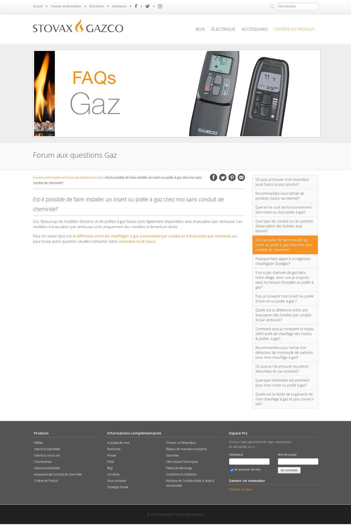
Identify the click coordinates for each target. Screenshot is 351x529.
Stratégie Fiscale (117, 487)
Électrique (223, 29)
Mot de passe (287, 454)
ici (253, 447)
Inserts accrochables (47, 468)
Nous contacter (117, 481)
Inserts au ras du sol (47, 455)
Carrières (113, 474)
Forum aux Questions (79, 177)
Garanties (172, 455)
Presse (111, 455)
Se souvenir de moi (245, 469)
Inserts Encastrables (47, 449)
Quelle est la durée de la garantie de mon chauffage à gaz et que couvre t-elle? (284, 399)
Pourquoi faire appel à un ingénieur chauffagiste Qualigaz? (283, 261)
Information (54, 177)
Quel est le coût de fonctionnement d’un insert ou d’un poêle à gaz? (283, 209)
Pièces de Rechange (179, 468)
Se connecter (289, 470)
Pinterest (232, 177)
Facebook (213, 177)
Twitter (222, 177)
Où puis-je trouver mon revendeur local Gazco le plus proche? (282, 182)
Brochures (96, 6)
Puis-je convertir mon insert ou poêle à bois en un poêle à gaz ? (284, 298)
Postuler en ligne (240, 489)
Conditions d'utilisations (181, 474)
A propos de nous (118, 443)
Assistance (119, 6)
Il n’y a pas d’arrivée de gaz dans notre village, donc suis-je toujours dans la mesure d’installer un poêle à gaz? (284, 279)
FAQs (110, 462)
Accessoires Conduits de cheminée (58, 474)
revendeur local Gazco (137, 241)
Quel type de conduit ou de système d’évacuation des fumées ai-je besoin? (284, 226)
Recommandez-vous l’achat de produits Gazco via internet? (279, 196)
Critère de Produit (294, 29)
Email (241, 177)
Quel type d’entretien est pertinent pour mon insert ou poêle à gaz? (282, 382)
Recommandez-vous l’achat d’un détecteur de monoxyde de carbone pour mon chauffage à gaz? (284, 352)
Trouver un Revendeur (66, 6)
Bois (200, 29)
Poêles (38, 443)
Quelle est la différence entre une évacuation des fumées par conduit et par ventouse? (283, 315)
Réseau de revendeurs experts (186, 449)
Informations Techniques (182, 462)
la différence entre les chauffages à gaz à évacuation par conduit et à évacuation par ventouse (152, 235)
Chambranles (43, 462)
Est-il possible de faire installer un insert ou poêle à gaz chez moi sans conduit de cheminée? (283, 245)
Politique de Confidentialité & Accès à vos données (190, 483)
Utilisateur (236, 454)
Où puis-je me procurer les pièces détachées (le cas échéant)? (282, 369)
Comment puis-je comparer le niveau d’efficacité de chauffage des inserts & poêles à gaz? (284, 334)
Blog (110, 468)
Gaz (100, 177)
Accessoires (255, 29)
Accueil (38, 6)
